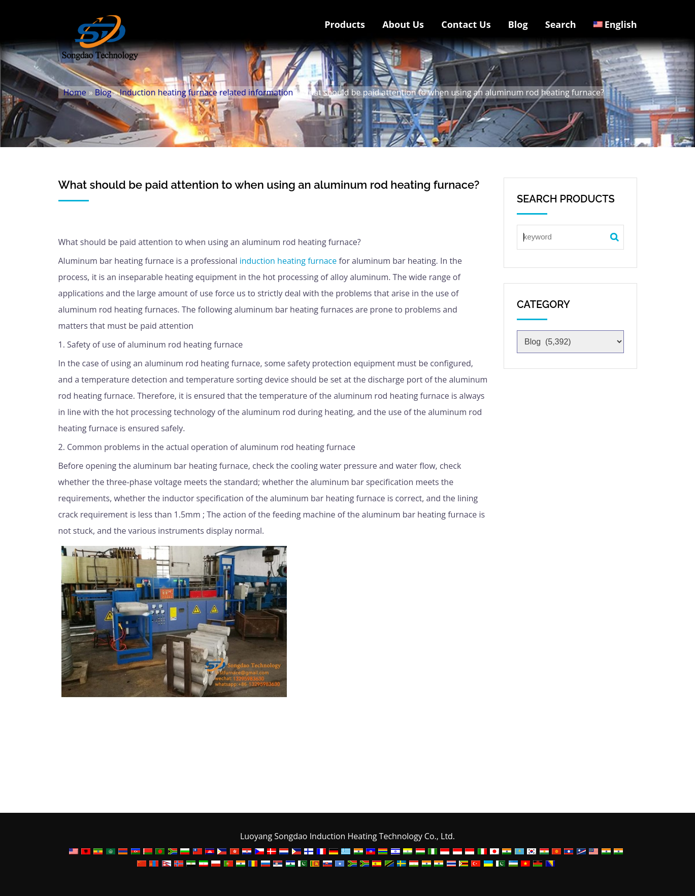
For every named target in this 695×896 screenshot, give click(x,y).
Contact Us (465, 24)
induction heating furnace (287, 260)
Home (74, 92)
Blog (518, 24)
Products (344, 24)
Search (560, 24)
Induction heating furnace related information (206, 92)
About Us (403, 24)
